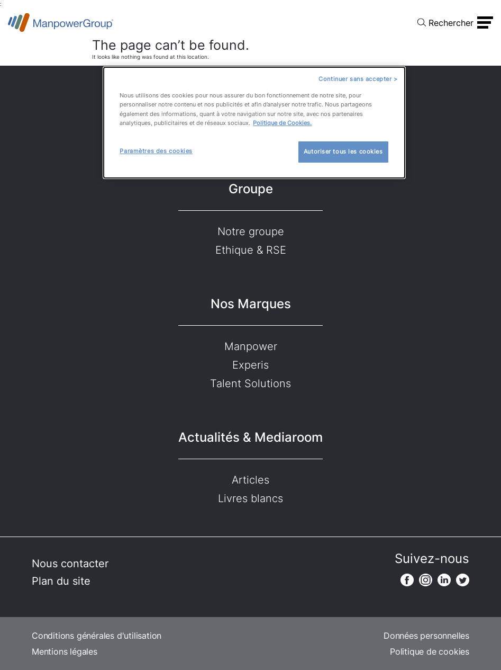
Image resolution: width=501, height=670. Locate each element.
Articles (250, 480)
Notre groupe (250, 231)
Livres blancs (250, 498)
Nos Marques (251, 303)
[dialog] (254, 122)
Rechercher (451, 23)
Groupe (251, 188)
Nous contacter (70, 563)
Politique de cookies (429, 651)
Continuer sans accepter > (357, 79)
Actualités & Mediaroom (250, 437)
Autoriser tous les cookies (343, 151)
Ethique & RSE (250, 250)
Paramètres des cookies (156, 151)
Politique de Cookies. (282, 123)
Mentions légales (64, 651)
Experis (250, 365)
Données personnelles (426, 635)
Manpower (250, 346)
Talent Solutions (250, 383)
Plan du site (61, 581)
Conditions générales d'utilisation (96, 635)
